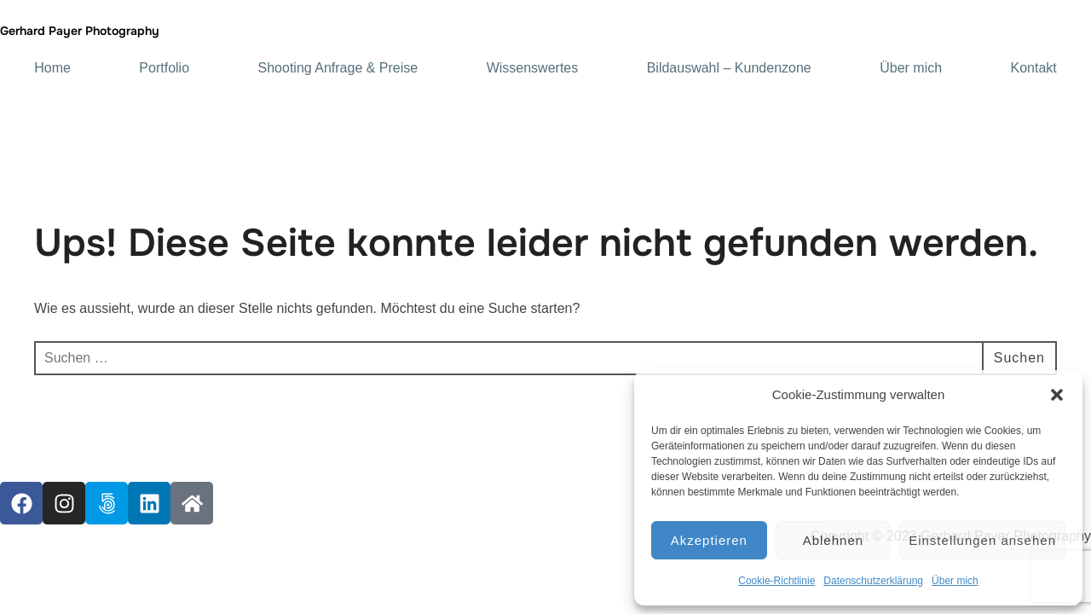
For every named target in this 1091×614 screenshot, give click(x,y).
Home (52, 68)
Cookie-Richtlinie (776, 581)
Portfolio (164, 68)
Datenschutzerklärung (873, 581)
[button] (1056, 394)
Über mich (955, 581)
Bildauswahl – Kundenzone (729, 68)
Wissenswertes (533, 68)
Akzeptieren (709, 540)
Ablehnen (833, 540)
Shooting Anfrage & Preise (338, 68)
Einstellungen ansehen (982, 540)
